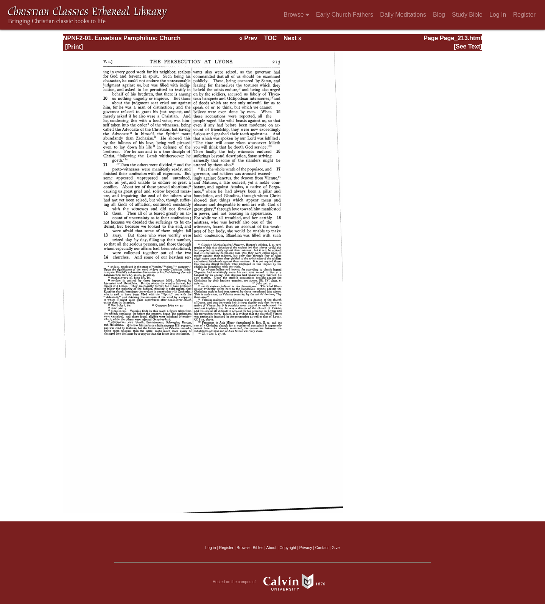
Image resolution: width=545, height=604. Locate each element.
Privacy (305, 548)
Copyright (288, 548)
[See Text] (468, 46)
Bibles (258, 548)
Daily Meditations (403, 14)
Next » (292, 38)
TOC (270, 38)
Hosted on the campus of (273, 582)
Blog (439, 14)
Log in (211, 548)
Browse (296, 14)
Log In (497, 14)
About (271, 548)
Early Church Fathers (344, 14)
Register (524, 14)
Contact (322, 548)
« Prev (248, 38)
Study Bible (467, 14)
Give (335, 548)
